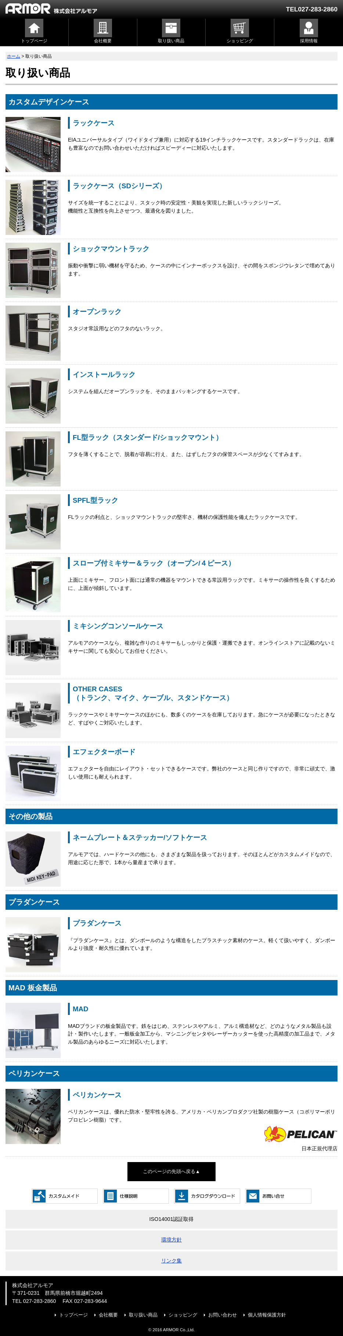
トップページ (73, 1315)
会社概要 (108, 1315)
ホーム (13, 56)
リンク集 (171, 1261)
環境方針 (171, 1240)
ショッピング (183, 1315)
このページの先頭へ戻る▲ (171, 1171)
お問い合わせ (222, 1315)
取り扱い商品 (143, 1315)
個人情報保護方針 (267, 1315)
